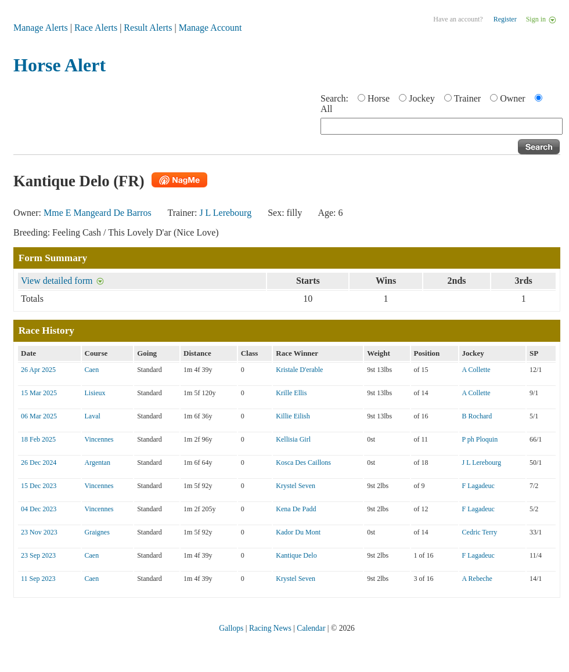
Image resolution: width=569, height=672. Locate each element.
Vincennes (99, 439)
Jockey (421, 98)
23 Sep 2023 (38, 555)
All (326, 109)
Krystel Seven (295, 486)
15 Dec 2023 (38, 486)
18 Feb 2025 (38, 439)
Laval (92, 416)
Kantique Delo (296, 555)
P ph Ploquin (480, 439)
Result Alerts (148, 27)
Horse (379, 98)
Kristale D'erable (299, 370)
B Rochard (477, 416)
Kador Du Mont (298, 532)
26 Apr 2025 (38, 370)
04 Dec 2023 (38, 509)
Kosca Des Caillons (303, 462)
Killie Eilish (292, 416)
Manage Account (210, 27)
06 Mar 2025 (39, 416)
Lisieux (95, 393)
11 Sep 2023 (38, 579)
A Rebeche (477, 579)
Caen (92, 370)
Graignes (97, 532)
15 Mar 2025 (39, 393)
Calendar (311, 628)
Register (505, 19)
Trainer (467, 98)
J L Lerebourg (225, 213)
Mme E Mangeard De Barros (98, 213)
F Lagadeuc (478, 486)
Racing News (270, 628)
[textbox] (441, 126)
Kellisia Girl (293, 439)
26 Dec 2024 (38, 462)
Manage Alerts (40, 27)
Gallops (231, 628)
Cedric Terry (480, 532)
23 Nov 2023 (39, 532)
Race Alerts (95, 27)
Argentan (97, 462)
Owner (512, 98)
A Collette (476, 370)
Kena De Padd (296, 509)
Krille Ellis (291, 393)
